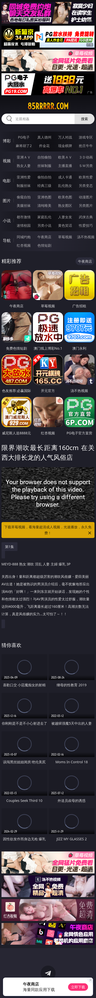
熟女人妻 (24, 165)
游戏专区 (86, 137)
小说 (7, 220)
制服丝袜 (24, 185)
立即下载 (78, 987)
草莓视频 (65, 236)
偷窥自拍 (24, 197)
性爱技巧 (86, 225)
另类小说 (44, 225)
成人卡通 (65, 177)
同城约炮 (24, 236)
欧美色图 (65, 197)
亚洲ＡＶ (24, 157)
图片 (7, 200)
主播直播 (65, 165)
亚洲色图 (44, 197)
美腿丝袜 (24, 205)
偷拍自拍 (44, 177)
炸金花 (44, 145)
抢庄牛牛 (86, 145)
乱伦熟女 (65, 185)
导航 (7, 240)
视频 (7, 160)
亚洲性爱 (24, 177)
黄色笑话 (65, 225)
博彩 (7, 141)
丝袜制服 (44, 165)
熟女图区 (65, 205)
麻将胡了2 (24, 145)
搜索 (84, 118)
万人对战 (65, 137)
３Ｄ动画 (86, 157)
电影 (7, 180)
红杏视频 (24, 245)
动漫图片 (86, 197)
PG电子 (24, 137)
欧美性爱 (86, 177)
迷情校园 (24, 225)
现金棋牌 (65, 145)
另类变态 (86, 185)
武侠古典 (86, 217)
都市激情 (24, 217)
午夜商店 (44, 236)
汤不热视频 (86, 236)
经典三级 (44, 185)
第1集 (9, 546)
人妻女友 (65, 217)
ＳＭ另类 (86, 165)
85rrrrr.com (48, 106)
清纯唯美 (44, 205)
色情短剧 (44, 245)
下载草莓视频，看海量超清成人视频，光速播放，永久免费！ (48, 530)
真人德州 (44, 137)
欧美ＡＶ (65, 157)
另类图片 (86, 205)
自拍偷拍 (44, 157)
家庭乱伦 (44, 217)
